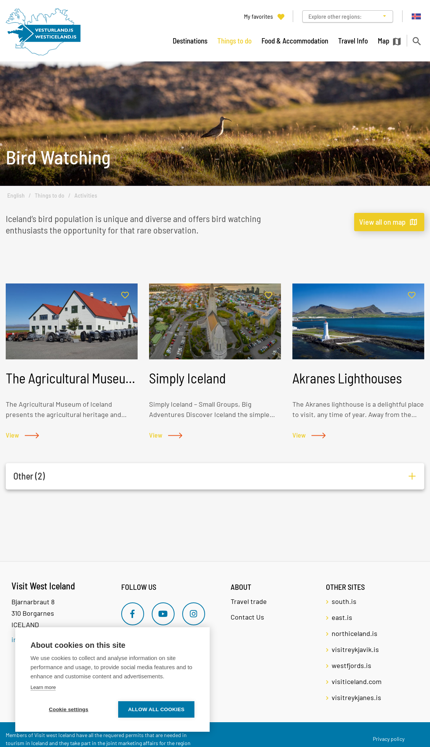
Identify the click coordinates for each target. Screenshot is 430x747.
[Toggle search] (416, 41)
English (16, 195)
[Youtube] (163, 613)
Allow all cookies (156, 709)
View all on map (382, 221)
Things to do (49, 195)
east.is (342, 617)
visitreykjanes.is (356, 697)
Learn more (43, 687)
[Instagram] (193, 613)
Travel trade (249, 601)
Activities (85, 195)
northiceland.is (354, 633)
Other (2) (29, 475)
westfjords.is (351, 665)
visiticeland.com (357, 681)
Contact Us (247, 617)
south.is (344, 601)
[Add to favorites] (125, 295)
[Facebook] (132, 613)
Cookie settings (68, 709)
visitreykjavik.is (355, 649)
